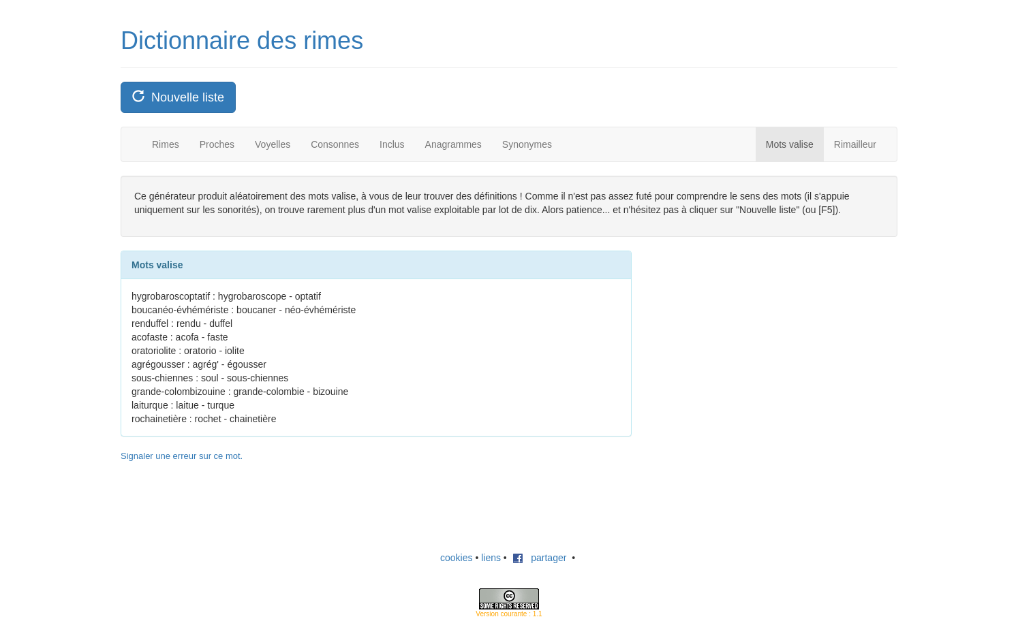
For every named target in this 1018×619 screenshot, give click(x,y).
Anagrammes (453, 144)
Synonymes (527, 144)
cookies (456, 557)
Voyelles (272, 144)
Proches (217, 144)
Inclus (392, 144)
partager (539, 557)
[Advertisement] (754, 336)
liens (491, 557)
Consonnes (335, 144)
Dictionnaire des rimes (242, 40)
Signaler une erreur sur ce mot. (182, 456)
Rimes (165, 144)
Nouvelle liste (178, 97)
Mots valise (790, 144)
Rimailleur (855, 144)
